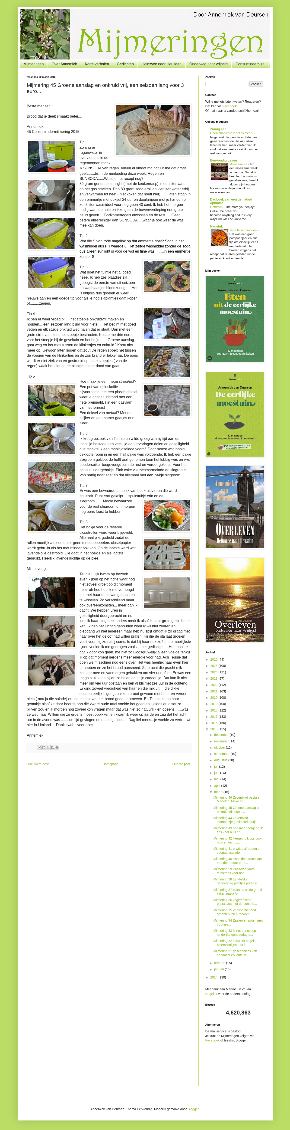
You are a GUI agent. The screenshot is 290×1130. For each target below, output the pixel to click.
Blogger (193, 1109)
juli (216, 766)
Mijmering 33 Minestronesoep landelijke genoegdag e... (234, 932)
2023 (214, 678)
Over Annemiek (64, 64)
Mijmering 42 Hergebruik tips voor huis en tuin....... (237, 840)
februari (220, 963)
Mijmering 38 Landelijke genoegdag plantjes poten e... (236, 881)
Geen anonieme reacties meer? (232, 133)
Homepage (110, 764)
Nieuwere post (38, 764)
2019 (214, 704)
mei (217, 779)
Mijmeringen (34, 64)
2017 (214, 716)
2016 (214, 723)
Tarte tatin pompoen (243, 230)
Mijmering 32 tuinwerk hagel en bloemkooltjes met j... (235, 943)
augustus (221, 760)
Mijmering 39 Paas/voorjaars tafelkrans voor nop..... (233, 871)
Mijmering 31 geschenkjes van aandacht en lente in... (235, 953)
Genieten (217, 207)
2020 (214, 697)
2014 (214, 977)
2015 (214, 729)
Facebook (229, 106)
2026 (214, 659)
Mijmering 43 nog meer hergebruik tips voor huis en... (238, 830)
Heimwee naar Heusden (162, 64)
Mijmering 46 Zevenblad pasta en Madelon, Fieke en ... (237, 799)
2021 (214, 691)
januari (219, 969)
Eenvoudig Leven (223, 160)
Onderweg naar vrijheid (208, 64)
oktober (220, 747)
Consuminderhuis (250, 64)
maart (218, 792)
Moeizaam (237, 164)
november (221, 741)
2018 (214, 710)
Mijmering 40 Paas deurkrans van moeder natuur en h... (237, 861)
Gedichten (125, 64)
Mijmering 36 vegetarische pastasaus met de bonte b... (235, 902)
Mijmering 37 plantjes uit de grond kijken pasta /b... (237, 892)
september (222, 754)
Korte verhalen (97, 64)
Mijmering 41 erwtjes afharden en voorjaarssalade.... (237, 850)
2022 (214, 685)
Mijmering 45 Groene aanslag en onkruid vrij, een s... (236, 810)
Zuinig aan (218, 129)
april (217, 785)
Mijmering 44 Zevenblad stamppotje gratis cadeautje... (236, 820)
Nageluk (216, 226)
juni (217, 773)
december (221, 735)
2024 (214, 672)
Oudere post (181, 764)
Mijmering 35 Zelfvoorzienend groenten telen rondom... (234, 912)
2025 (214, 666)
